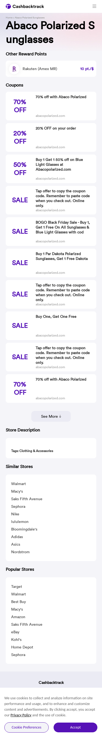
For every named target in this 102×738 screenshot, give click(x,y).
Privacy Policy (21, 715)
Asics (15, 544)
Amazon (18, 616)
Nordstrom (20, 551)
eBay (15, 632)
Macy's (17, 491)
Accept (75, 727)
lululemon (20, 521)
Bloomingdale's (24, 529)
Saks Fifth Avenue (26, 498)
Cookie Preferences (26, 727)
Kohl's (16, 639)
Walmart (18, 483)
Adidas (17, 536)
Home (9, 17)
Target (16, 586)
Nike (15, 514)
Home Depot (22, 647)
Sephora (18, 506)
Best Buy (18, 601)
